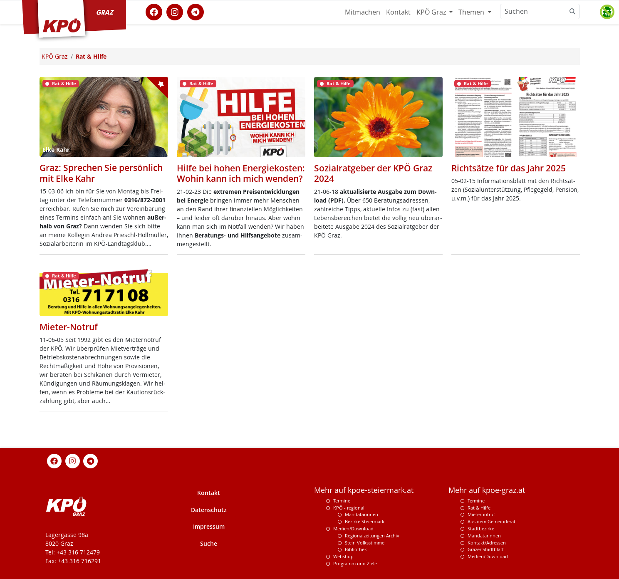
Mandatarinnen (361, 514)
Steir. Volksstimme (364, 542)
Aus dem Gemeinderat (491, 521)
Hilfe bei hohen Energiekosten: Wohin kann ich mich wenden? (241, 173)
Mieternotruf (481, 514)
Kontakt (398, 12)
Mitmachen (362, 12)
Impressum (209, 526)
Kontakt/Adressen (487, 542)
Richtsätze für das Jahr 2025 (508, 168)
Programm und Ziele (355, 563)
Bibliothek (356, 549)
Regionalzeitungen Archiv (372, 535)
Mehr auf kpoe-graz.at (486, 490)
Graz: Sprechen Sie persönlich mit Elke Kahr (101, 173)
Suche (208, 543)
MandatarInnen (484, 535)
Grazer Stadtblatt (486, 549)
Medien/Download (353, 528)
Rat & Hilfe (479, 508)
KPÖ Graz (432, 12)
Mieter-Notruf (69, 327)
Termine (341, 500)
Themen (472, 12)
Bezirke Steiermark (364, 521)
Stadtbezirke (481, 528)
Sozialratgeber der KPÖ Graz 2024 (373, 173)
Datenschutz (209, 510)
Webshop (343, 556)
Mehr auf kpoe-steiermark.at (363, 490)
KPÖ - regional (348, 508)
